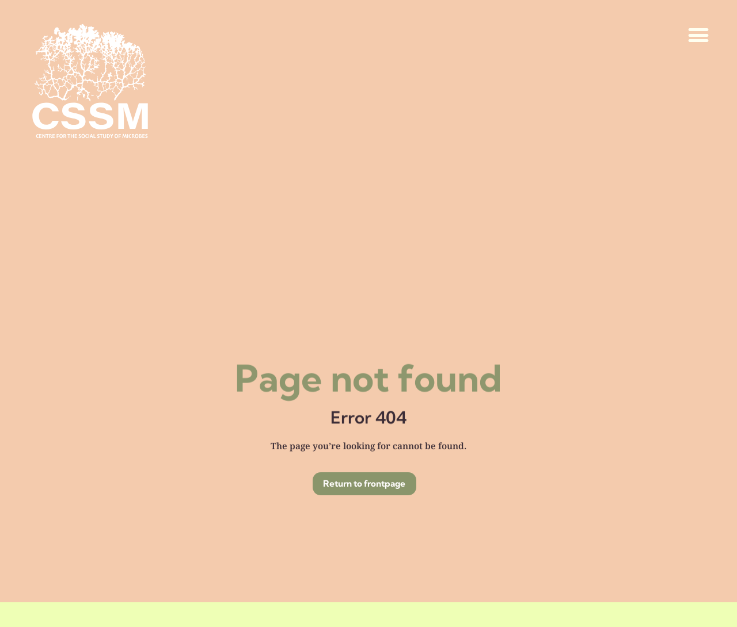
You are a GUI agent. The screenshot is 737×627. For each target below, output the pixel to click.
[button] (698, 35)
